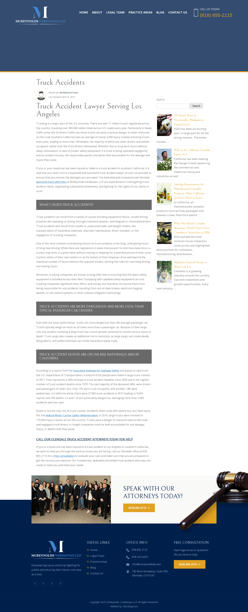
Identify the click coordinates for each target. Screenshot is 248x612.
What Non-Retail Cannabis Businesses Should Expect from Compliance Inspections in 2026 (192, 228)
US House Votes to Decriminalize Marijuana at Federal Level (189, 120)
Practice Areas (140, 12)
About (97, 12)
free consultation (64, 456)
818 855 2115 (139, 550)
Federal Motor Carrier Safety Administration (72, 415)
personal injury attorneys (51, 182)
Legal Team (115, 12)
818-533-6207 (140, 557)
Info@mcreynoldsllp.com (146, 564)
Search (160, 99)
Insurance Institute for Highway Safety (96, 370)
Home (83, 12)
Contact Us (177, 12)
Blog (160, 12)
